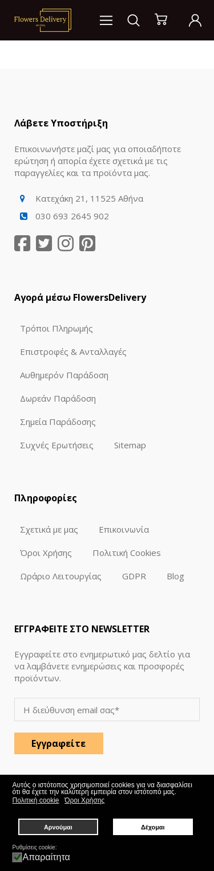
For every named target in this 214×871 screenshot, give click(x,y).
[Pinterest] (87, 243)
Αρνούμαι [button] (58, 827)
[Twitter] (44, 243)
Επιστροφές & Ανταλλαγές (73, 351)
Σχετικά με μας (49, 529)
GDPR (134, 576)
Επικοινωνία (124, 529)
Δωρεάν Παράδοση (58, 398)
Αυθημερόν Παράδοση (64, 375)
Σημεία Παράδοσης (58, 421)
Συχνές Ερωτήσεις (57, 445)
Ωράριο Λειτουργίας (61, 576)
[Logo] (42, 19)
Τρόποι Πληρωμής (56, 328)
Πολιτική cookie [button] (36, 800)
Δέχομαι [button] (152, 827)
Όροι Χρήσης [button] (84, 800)
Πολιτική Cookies (126, 552)
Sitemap (130, 445)
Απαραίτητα (46, 857)
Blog (175, 576)
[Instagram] (66, 243)
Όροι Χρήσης (46, 552)
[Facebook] (22, 243)
